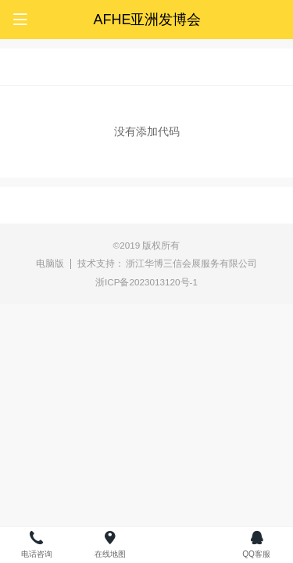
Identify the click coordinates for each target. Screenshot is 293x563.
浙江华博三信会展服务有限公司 (191, 263)
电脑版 (50, 263)
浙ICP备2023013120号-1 (146, 282)
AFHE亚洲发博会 (147, 19)
